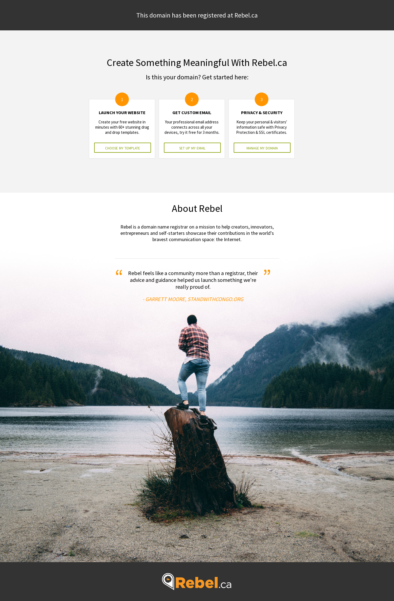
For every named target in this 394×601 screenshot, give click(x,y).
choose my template (122, 148)
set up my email (192, 148)
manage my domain (262, 148)
